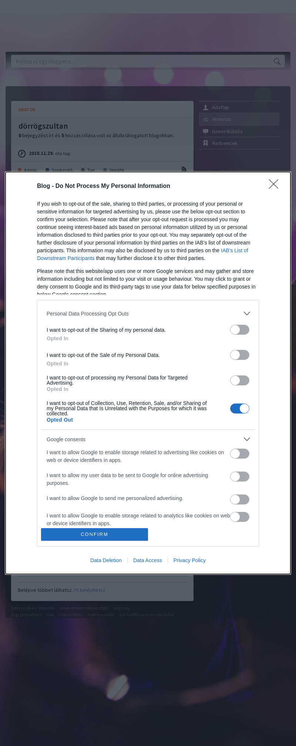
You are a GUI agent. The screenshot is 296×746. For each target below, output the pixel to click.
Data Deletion (106, 560)
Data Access (147, 560)
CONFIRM (94, 534)
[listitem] (148, 313)
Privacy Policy (190, 560)
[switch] (239, 330)
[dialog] (148, 373)
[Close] (276, 186)
